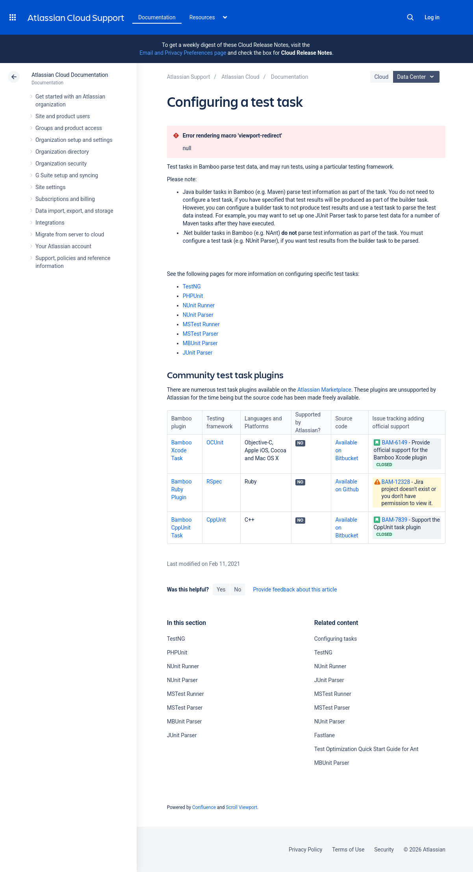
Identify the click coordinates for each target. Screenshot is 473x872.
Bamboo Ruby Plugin (181, 489)
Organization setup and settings (73, 140)
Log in (432, 17)
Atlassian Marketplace (324, 390)
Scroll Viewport (241, 807)
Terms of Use (348, 849)
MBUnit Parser (200, 343)
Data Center (417, 77)
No (237, 589)
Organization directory (62, 152)
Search (410, 17)
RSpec (214, 481)
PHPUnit (193, 296)
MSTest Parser (201, 334)
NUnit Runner (199, 305)
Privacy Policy (305, 849)
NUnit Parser (198, 315)
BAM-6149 (391, 442)
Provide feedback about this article (295, 589)
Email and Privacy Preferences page (182, 53)
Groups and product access (68, 128)
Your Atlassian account (63, 246)
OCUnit (214, 442)
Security (384, 849)
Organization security (61, 163)
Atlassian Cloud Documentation (70, 75)
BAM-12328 (396, 482)
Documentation (157, 17)
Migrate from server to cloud (69, 234)
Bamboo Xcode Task (181, 450)
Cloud (381, 77)
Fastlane (324, 735)
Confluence (204, 807)
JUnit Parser (198, 353)
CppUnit (216, 520)
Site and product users (62, 116)
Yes (221, 589)
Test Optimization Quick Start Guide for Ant (366, 749)
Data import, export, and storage (74, 211)
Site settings (50, 187)
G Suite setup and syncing (66, 175)
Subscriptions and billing (65, 199)
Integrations (50, 222)
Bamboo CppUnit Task (181, 528)
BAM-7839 (391, 520)
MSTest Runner (201, 324)
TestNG (192, 286)
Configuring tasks (335, 639)
